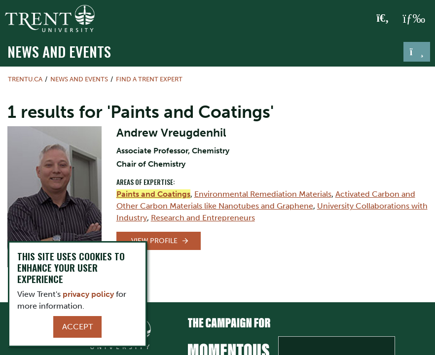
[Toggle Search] (383, 18)
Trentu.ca (25, 79)
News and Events (59, 51)
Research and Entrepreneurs (203, 217)
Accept (77, 326)
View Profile (154, 241)
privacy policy (88, 294)
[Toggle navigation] (416, 52)
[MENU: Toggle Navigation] (414, 18)
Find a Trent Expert (149, 79)
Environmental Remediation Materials (262, 194)
